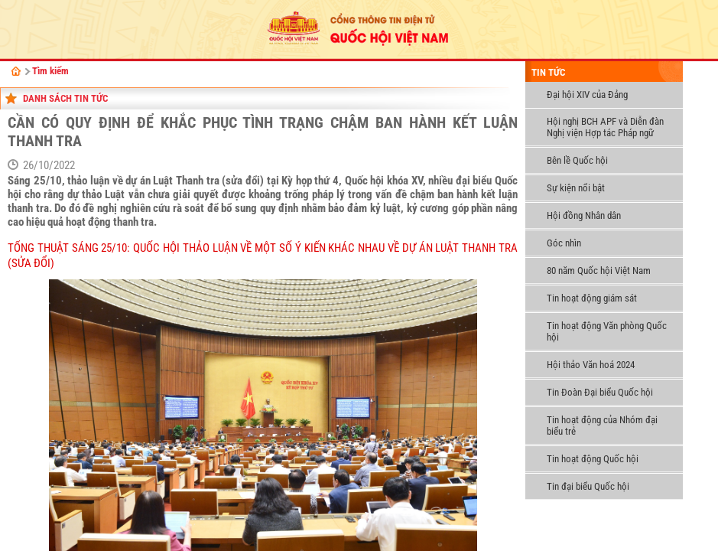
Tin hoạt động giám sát (592, 298)
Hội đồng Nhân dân (584, 215)
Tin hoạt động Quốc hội (592, 459)
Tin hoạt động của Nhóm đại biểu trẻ (602, 425)
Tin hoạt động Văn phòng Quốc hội (607, 331)
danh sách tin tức (65, 98)
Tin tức (548, 72)
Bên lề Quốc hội (577, 160)
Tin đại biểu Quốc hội (588, 486)
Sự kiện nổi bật (576, 188)
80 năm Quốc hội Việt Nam (599, 270)
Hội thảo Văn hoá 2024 (591, 364)
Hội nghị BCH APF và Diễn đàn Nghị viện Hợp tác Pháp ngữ (605, 127)
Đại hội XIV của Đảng (587, 94)
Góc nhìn (564, 243)
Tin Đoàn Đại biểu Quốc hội (600, 392)
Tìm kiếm (50, 71)
